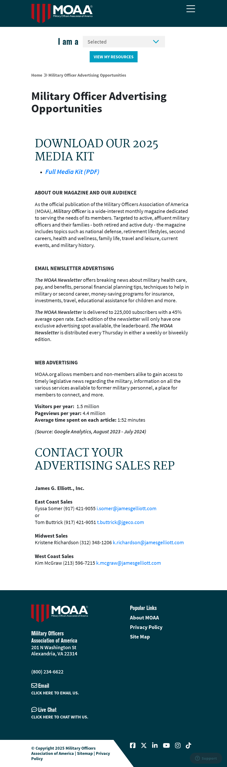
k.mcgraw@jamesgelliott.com (128, 562)
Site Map (140, 636)
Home (36, 75)
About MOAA (144, 617)
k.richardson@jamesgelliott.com (148, 542)
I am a (68, 41)
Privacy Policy (146, 627)
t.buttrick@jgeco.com (120, 522)
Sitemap (85, 753)
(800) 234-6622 (47, 671)
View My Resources (114, 56)
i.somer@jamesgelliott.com (126, 508)
